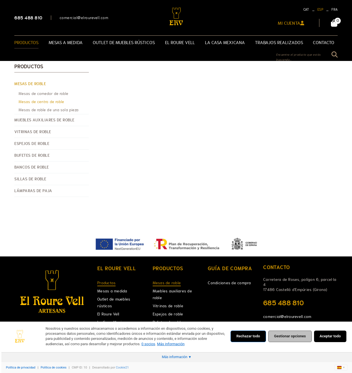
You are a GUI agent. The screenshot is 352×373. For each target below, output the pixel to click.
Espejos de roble (31, 143)
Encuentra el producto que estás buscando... (298, 57)
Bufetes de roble (31, 155)
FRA (334, 9)
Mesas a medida (112, 291)
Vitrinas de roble (32, 131)
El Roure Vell (108, 314)
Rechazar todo (248, 336)
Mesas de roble (30, 83)
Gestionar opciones (290, 336)
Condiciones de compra (229, 282)
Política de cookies (53, 367)
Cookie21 (122, 367)
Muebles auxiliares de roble (44, 120)
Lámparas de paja (33, 190)
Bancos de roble (31, 167)
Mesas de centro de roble (41, 101)
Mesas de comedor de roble (44, 93)
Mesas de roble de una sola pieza (48, 109)
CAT (306, 9)
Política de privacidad (20, 367)
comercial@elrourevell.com (84, 17)
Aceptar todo (330, 336)
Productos (28, 66)
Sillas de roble (30, 179)
